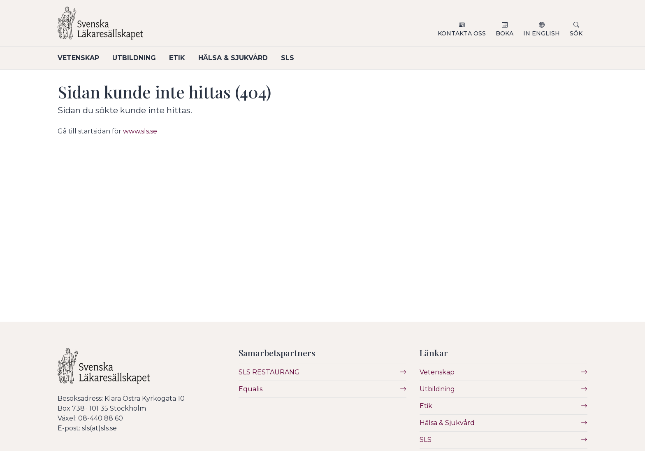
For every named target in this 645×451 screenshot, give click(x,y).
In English (541, 33)
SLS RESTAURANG (269, 372)
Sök (576, 33)
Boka (504, 33)
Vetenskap (78, 58)
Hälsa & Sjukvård (233, 58)
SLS (287, 58)
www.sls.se (140, 131)
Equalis (250, 389)
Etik (177, 58)
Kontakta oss (462, 33)
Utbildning (134, 58)
